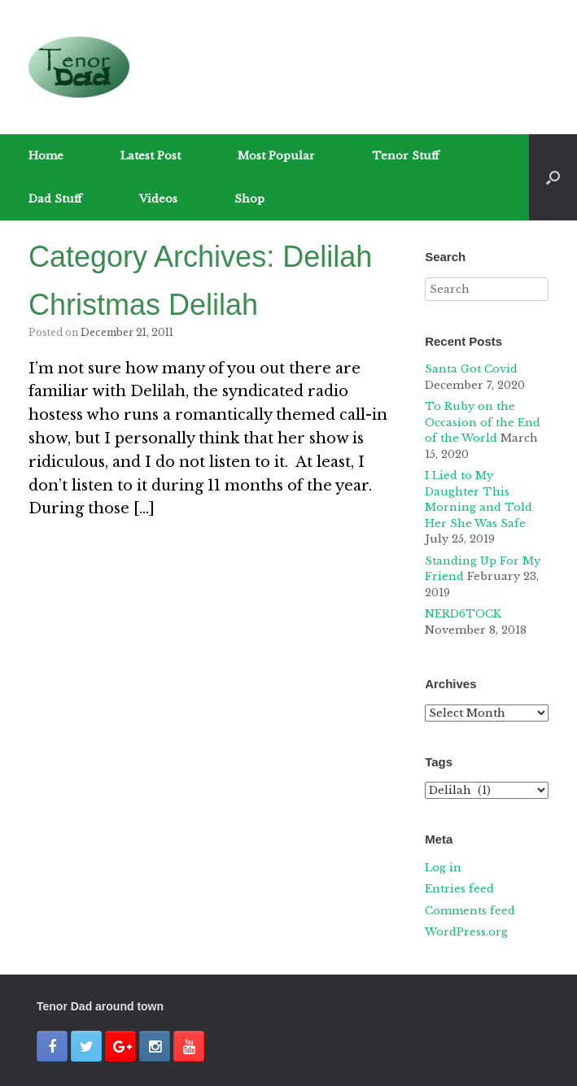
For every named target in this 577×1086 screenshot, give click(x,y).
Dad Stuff (55, 199)
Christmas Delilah (143, 304)
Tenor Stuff (405, 156)
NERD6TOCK (463, 614)
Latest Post (150, 156)
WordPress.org (466, 932)
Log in (443, 867)
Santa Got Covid (471, 369)
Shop (249, 199)
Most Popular (276, 156)
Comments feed (470, 911)
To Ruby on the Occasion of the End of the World (482, 422)
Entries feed (459, 889)
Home (45, 156)
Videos (158, 199)
